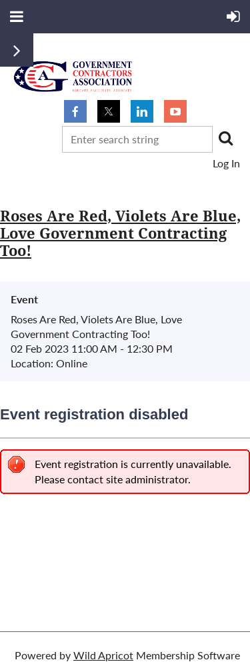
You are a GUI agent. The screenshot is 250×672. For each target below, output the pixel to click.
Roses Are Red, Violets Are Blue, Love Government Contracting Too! (120, 233)
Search (225, 138)
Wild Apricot (103, 655)
